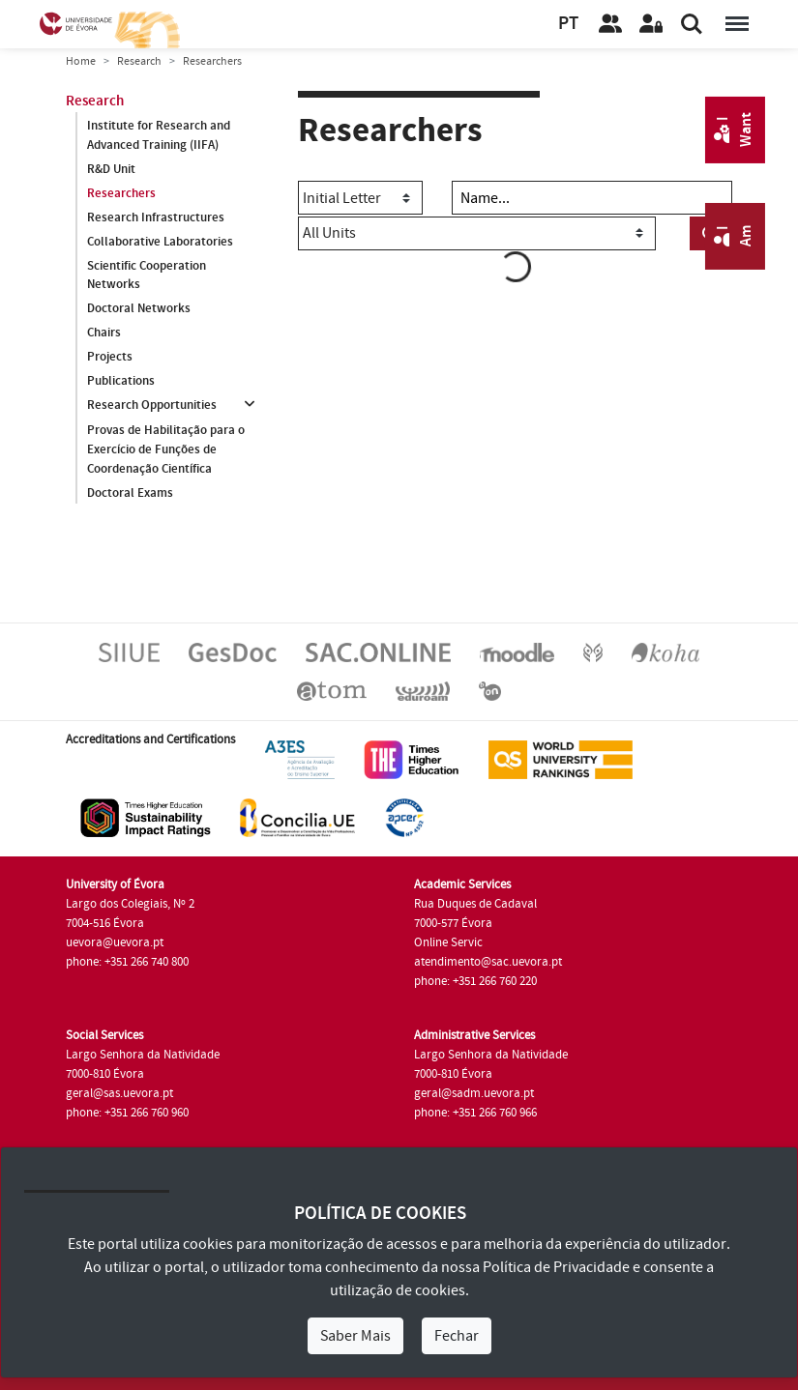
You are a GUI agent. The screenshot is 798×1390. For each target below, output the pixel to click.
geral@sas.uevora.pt (119, 1093)
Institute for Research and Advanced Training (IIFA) (158, 135)
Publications (121, 381)
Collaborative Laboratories (160, 241)
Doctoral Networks (139, 308)
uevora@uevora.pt (114, 942)
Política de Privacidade (556, 1267)
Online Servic (448, 942)
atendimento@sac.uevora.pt (488, 961)
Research (139, 61)
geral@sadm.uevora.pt (474, 1093)
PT (568, 24)
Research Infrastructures (155, 217)
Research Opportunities (152, 405)
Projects (110, 356)
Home (81, 61)
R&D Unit (111, 169)
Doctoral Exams (130, 493)
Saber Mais (355, 1336)
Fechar (456, 1336)
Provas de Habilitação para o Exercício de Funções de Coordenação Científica (166, 449)
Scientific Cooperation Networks (146, 275)
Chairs (104, 332)
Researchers (121, 193)
